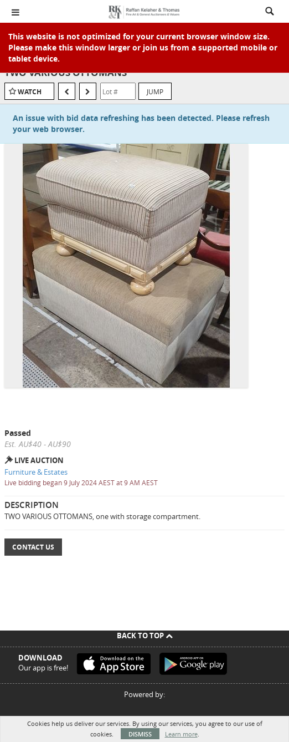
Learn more (181, 734)
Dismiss (140, 734)
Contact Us (33, 547)
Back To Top (145, 636)
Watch (30, 91)
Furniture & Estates (36, 472)
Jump (155, 91)
